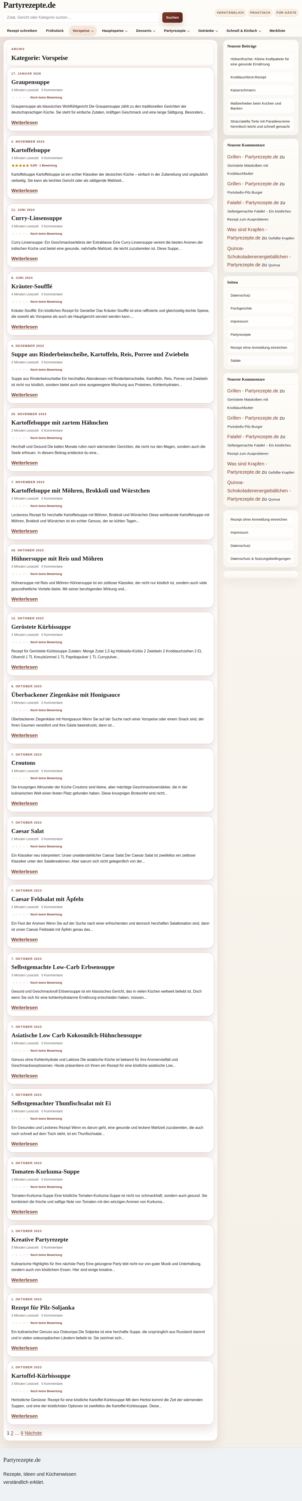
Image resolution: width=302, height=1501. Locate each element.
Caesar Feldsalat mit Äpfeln (47, 899)
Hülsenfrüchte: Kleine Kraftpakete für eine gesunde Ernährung (260, 61)
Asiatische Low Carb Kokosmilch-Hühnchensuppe (76, 1035)
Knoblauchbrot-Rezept (248, 77)
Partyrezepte (175, 31)
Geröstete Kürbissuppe (41, 626)
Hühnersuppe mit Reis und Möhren (57, 558)
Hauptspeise (113, 31)
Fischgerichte (241, 308)
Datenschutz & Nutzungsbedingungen (261, 559)
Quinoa (274, 265)
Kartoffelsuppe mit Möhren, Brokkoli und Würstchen (80, 490)
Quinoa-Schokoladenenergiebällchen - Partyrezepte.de (259, 257)
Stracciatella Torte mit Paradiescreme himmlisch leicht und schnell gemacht (260, 123)
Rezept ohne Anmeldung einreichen (259, 347)
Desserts (143, 31)
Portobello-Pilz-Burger (245, 192)
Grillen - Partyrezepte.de (252, 156)
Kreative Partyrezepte (39, 1239)
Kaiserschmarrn (243, 90)
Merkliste (277, 31)
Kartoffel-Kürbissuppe (40, 1375)
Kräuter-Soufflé (31, 286)
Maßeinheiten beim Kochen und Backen (256, 105)
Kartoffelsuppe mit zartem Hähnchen (59, 422)
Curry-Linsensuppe (36, 218)
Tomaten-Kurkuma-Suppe (45, 1171)
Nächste (33, 1433)
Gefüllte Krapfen (281, 238)
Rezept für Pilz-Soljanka (43, 1307)
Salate (236, 360)
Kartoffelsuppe (30, 150)
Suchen (172, 17)
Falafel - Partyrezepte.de (253, 202)
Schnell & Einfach (241, 31)
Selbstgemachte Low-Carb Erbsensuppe (63, 967)
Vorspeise (80, 31)
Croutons (23, 762)
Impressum (239, 321)
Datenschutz (240, 295)
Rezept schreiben (22, 31)
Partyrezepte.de (29, 5)
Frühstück (54, 31)
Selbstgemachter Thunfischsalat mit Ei (61, 1103)
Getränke (206, 31)
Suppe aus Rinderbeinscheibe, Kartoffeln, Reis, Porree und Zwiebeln (100, 354)
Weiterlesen (24, 122)
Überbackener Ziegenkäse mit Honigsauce (65, 694)
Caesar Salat (27, 831)
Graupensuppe (30, 82)
